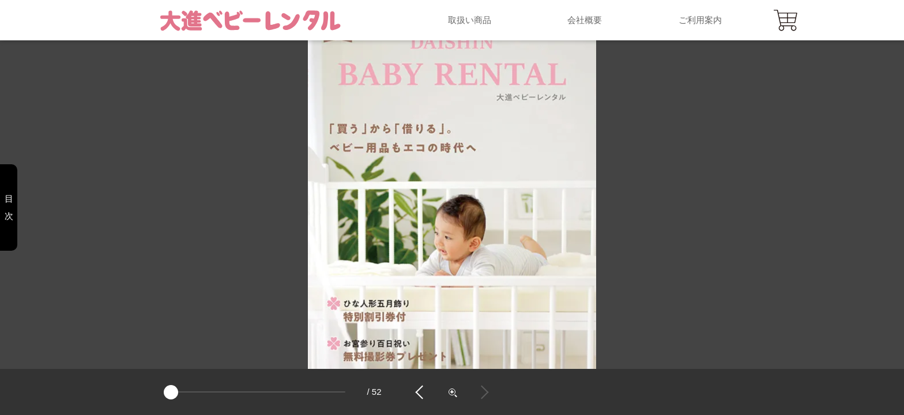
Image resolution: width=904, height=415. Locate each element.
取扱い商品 (469, 20)
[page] (254, 392)
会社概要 (584, 20)
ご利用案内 (700, 20)
